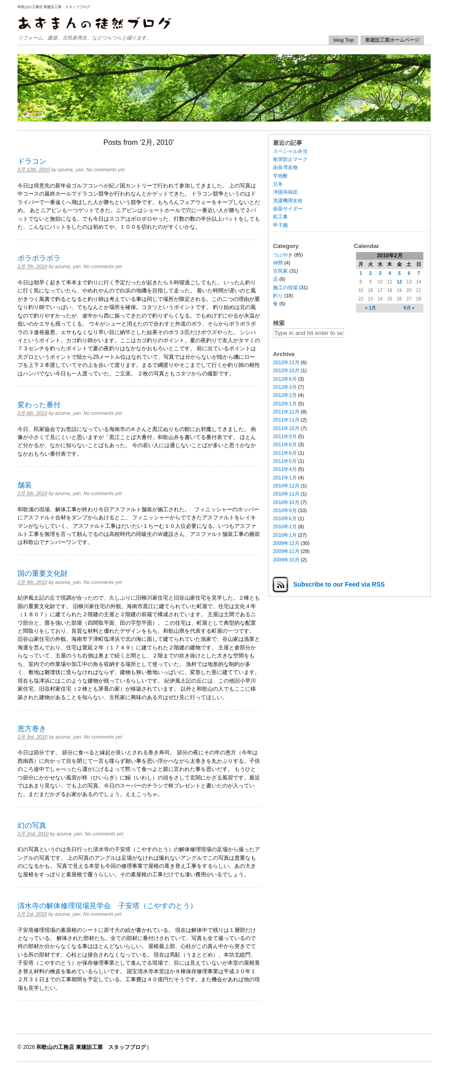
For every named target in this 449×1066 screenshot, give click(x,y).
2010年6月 (285, 518)
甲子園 (280, 225)
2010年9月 (285, 510)
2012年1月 (285, 403)
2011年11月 (286, 419)
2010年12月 (286, 485)
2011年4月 (285, 469)
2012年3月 (285, 387)
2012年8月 (285, 379)
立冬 (278, 184)
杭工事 (280, 216)
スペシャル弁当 (290, 151)
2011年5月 (285, 461)
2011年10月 (286, 428)
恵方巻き (32, 728)
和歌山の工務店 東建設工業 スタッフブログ (54, 7)
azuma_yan (71, 169)
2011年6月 (285, 453)
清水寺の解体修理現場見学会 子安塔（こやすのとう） (107, 905)
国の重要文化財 (43, 573)
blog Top (343, 40)
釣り (278, 295)
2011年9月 (285, 436)
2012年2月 (285, 395)
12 (399, 281)
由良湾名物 (285, 167)
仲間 (278, 262)
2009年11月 (286, 551)
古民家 (280, 271)
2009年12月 (286, 543)
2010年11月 (286, 493)
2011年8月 (285, 444)
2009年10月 (286, 559)
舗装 (25, 485)
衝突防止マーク (290, 159)
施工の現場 (285, 287)
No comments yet (105, 169)
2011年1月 (285, 477)
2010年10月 (286, 502)
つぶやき (283, 254)
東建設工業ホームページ (392, 40)
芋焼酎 (280, 175)
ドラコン (32, 161)
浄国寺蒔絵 (285, 192)
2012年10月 (286, 370)
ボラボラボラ (39, 258)
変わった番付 (39, 405)
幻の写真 (32, 825)
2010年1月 (285, 535)
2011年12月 (286, 411)
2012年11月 (286, 362)
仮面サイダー (288, 208)
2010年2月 (285, 526)
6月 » (409, 307)
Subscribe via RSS (339, 584)
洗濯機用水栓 (288, 200)
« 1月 (370, 307)
